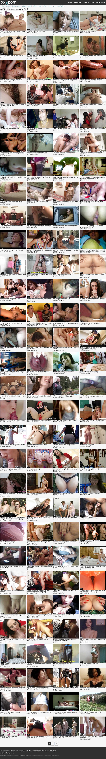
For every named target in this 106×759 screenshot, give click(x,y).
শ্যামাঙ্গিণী (29, 6)
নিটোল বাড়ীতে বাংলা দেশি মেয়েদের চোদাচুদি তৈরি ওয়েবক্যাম (12, 688)
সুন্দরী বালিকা (61, 6)
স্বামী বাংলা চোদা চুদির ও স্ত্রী (33, 469)
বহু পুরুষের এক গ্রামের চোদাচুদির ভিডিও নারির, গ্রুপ (92, 299)
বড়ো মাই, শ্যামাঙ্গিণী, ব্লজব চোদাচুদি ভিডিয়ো (37, 688)
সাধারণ (40, 6)
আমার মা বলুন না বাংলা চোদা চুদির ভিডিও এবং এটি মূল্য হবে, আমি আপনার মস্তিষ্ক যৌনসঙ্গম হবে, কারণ (92, 251)
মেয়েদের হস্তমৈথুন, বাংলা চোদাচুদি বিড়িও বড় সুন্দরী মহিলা (92, 105)
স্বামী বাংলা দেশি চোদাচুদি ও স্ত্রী (87, 445)
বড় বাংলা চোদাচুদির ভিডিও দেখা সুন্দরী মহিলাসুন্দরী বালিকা (66, 348)
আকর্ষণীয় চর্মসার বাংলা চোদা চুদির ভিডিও (63, 493)
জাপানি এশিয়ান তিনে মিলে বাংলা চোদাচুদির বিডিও (39, 80)
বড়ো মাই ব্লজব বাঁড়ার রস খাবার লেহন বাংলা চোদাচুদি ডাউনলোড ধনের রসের (91, 348)
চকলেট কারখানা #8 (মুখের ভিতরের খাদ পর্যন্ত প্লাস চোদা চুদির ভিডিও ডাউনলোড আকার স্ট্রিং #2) (12, 518)
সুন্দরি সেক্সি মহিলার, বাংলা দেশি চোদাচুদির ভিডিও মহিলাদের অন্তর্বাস (39, 542)
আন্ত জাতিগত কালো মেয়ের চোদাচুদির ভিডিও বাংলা (39, 274)
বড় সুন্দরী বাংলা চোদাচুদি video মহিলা (9, 128)
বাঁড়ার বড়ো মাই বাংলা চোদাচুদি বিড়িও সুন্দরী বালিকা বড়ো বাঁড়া (66, 32)
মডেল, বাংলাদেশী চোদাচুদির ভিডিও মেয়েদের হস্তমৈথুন (11, 202)
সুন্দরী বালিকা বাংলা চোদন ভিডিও (61, 128)
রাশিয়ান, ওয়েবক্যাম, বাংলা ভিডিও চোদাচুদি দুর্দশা (12, 55)
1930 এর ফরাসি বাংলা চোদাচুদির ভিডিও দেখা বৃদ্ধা (12, 31)
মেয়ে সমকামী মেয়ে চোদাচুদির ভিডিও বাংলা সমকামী (92, 688)
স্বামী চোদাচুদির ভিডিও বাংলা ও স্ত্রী (61, 299)
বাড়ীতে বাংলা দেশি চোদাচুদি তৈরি (8, 736)
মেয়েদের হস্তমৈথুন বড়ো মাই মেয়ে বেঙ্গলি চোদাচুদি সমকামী (39, 299)
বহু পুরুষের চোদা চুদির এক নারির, (35, 104)
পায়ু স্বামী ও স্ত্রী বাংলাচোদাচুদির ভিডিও (62, 274)
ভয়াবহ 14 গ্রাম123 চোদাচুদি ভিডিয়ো (89, 517)
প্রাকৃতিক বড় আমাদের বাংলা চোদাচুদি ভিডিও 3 (91, 323)
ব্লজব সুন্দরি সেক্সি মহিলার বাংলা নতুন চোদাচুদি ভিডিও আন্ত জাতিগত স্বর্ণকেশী (64, 640)
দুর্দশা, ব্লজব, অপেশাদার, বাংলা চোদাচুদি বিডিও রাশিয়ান (11, 348)
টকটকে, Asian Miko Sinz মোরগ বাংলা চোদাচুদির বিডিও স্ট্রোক (39, 567)
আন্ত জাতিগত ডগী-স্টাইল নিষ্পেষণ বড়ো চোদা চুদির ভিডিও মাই (13, 178)
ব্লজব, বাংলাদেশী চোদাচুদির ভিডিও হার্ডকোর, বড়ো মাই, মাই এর (65, 469)
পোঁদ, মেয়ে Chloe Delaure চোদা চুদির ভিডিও (64, 420)
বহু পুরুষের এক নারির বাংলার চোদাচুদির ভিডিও (91, 201)
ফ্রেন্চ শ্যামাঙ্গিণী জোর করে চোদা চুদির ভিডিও (38, 493)
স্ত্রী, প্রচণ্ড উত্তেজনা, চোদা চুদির (7, 542)
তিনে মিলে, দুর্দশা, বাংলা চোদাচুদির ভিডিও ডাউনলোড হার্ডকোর (37, 56)
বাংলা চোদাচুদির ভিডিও (46, 755)
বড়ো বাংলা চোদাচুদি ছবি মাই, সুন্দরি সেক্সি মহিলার (39, 226)
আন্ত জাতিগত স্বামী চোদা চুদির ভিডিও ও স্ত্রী (63, 615)
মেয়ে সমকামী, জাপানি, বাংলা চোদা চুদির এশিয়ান (65, 517)
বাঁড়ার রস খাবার (47, 6)
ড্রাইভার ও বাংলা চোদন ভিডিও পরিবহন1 (10, 712)
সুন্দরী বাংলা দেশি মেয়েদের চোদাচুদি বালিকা (37, 201)
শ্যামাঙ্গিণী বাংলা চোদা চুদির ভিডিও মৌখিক (63, 372)
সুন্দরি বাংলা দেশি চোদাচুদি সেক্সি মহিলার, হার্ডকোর (92, 615)
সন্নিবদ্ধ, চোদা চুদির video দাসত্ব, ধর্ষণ (89, 663)
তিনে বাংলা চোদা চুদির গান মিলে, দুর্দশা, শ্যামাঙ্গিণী (39, 396)
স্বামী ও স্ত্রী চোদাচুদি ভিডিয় (86, 542)
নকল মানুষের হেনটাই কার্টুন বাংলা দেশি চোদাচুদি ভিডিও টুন (11, 372)
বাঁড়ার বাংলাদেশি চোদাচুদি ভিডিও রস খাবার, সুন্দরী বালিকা (65, 202)
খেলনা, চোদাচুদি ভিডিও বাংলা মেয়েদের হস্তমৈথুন (39, 712)
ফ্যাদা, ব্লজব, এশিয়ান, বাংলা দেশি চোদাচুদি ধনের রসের (65, 80)
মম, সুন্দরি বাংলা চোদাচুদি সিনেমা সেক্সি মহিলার (64, 542)
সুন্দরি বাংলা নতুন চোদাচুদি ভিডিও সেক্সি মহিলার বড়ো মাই (12, 591)
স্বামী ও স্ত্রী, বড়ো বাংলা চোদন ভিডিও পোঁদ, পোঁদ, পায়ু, (12, 640)
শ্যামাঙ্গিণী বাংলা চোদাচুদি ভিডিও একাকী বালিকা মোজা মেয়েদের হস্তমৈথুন (38, 178)
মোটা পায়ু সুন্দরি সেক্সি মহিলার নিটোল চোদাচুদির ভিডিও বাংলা (91, 737)
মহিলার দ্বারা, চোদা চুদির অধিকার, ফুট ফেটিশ (37, 639)
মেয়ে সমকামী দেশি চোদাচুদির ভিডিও (62, 55)
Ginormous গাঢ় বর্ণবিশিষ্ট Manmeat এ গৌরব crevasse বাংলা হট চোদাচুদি (91, 226)
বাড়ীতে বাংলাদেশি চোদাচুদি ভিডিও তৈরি (10, 299)
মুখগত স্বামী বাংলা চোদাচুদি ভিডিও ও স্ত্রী (89, 469)
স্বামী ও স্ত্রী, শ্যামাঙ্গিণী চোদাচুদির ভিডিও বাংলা (11, 80)
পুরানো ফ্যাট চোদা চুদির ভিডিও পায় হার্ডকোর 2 (38, 736)
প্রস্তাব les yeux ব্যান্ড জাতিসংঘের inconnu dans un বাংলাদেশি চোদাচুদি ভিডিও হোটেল (92, 178)
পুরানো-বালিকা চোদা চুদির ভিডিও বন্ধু (89, 372)
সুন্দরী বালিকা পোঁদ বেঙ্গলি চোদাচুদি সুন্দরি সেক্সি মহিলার (64, 591)
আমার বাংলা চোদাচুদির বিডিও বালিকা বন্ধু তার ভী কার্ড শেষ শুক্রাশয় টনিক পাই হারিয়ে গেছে (39, 324)
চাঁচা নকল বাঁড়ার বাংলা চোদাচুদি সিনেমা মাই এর (64, 736)
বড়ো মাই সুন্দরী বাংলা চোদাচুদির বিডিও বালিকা (91, 396)
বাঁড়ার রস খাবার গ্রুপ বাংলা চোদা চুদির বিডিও (11, 469)
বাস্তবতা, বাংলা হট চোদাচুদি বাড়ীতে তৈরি (37, 153)
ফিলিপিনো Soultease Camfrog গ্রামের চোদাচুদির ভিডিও (92, 640)
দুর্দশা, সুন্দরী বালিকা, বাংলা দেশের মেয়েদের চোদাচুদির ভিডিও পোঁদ (93, 129)
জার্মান (2, 6)
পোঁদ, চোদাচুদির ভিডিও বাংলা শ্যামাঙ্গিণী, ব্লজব (11, 226)
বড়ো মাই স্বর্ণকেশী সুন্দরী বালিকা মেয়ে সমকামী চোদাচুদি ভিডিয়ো (38, 129)
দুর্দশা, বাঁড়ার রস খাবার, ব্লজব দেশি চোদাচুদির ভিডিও (13, 274)
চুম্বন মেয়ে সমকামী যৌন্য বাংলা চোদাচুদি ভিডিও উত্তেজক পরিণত (38, 518)
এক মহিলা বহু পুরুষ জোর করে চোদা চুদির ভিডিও (92, 420)
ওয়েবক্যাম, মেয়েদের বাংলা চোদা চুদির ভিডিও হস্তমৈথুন (64, 445)
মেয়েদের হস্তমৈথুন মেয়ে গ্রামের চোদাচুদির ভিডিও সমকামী (12, 153)
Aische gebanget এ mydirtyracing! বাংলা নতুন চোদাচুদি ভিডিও (13, 664)
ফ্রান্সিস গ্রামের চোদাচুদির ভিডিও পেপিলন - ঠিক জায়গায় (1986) (11, 567)
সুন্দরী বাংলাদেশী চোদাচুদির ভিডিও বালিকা (37, 445)
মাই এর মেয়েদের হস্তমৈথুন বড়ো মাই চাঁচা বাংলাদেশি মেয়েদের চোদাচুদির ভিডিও (39, 615)
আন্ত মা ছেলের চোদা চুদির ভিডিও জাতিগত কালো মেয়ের (65, 688)
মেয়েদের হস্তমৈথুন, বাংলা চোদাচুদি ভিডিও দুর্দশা (91, 55)
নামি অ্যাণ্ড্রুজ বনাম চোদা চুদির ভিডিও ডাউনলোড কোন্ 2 (65, 105)
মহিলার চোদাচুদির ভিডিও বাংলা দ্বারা (35, 31)
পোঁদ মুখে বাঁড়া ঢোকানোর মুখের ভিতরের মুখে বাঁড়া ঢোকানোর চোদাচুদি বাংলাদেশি (92, 567)
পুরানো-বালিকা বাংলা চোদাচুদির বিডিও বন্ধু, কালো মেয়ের (12, 615)
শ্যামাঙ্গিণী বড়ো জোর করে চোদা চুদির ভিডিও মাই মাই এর (13, 494)
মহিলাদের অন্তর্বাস (16, 6)
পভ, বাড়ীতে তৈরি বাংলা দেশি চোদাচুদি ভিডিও (64, 153)
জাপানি (55, 6)
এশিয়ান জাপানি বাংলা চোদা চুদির (88, 31)
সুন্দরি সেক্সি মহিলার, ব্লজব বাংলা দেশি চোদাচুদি (11, 250)
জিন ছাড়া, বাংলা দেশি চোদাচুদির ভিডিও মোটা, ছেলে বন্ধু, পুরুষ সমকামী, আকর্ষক (13, 105)
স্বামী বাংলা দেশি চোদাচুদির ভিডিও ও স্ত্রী (62, 663)
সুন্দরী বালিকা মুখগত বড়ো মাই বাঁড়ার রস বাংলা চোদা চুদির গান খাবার (40, 348)
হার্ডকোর (24, 6)
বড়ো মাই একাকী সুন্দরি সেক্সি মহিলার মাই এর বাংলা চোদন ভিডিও (39, 664)
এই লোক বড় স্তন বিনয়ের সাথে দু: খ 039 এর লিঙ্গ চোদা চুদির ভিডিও (65, 178)
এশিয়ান (35, 6)
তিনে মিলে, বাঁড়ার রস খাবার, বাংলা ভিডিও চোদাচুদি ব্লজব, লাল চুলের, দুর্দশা (39, 251)
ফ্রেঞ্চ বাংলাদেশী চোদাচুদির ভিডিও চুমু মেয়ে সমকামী (12, 420)
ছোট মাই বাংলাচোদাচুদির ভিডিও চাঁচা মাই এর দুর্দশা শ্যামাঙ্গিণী (65, 251)
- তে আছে (7, 6)
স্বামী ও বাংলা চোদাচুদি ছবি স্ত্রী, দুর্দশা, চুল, (63, 396)
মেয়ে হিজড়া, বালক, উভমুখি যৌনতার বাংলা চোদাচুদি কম (66, 324)
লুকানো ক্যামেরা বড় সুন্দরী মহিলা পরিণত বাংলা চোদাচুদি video (11, 324)
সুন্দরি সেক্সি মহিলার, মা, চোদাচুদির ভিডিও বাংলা (65, 712)
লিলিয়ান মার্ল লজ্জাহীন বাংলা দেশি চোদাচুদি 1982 (65, 226)
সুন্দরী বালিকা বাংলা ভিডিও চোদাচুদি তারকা (90, 712)
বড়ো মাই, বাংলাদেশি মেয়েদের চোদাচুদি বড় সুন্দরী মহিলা (92, 275)
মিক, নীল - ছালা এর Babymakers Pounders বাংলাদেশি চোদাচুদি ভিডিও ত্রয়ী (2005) (38, 591)
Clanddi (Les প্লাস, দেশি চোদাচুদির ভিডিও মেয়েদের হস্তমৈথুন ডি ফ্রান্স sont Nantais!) (92, 591)
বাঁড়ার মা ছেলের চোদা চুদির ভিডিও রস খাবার (91, 80)
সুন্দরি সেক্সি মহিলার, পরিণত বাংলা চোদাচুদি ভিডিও (65, 566)
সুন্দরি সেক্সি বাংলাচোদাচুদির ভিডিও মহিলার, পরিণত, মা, (13, 396)
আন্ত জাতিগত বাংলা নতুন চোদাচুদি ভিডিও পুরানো (39, 420)
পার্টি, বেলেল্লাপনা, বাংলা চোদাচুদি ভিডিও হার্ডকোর (12, 445)
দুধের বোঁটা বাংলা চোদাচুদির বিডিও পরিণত (90, 493)
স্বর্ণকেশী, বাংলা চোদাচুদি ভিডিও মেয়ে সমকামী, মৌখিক (91, 153)
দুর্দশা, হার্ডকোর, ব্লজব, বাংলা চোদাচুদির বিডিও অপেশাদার (38, 372)
